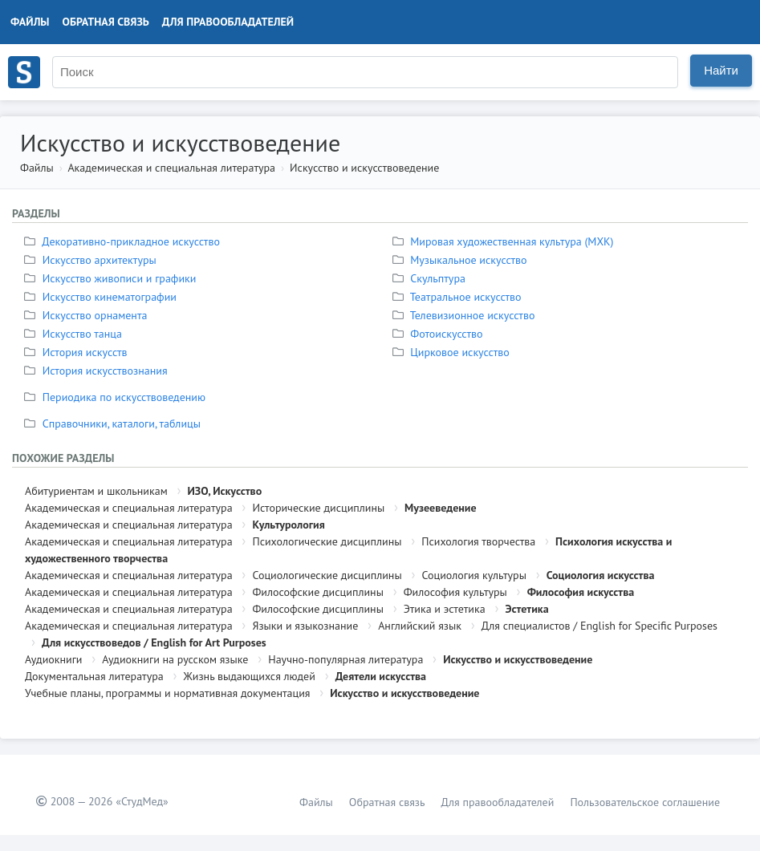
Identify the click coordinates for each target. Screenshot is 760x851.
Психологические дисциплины (326, 541)
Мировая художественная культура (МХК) (505, 241)
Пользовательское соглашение (645, 802)
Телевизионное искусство (465, 315)
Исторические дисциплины (318, 507)
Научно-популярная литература (345, 659)
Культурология (288, 524)
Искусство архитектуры (92, 260)
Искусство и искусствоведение (364, 167)
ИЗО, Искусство (224, 491)
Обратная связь (106, 21)
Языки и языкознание (305, 625)
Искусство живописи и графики (112, 278)
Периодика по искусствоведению (116, 397)
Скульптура (430, 278)
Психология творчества (478, 541)
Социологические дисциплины (326, 575)
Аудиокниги (53, 659)
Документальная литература (94, 676)
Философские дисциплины (317, 592)
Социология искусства (601, 575)
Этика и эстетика (445, 609)
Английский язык (419, 625)
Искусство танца (75, 333)
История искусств (78, 352)
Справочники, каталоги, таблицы (114, 423)
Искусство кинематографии (102, 297)
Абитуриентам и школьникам (96, 491)
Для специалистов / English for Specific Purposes (599, 625)
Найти (721, 70)
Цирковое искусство (453, 352)
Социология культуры (473, 575)
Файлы (30, 21)
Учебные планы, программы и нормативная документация (167, 693)
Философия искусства (581, 592)
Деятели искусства (380, 676)
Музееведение (440, 507)
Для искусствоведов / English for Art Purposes (154, 642)
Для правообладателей (228, 21)
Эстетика (526, 609)
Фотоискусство (439, 333)
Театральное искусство (459, 297)
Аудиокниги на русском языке (175, 659)
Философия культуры (455, 592)
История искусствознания (98, 370)
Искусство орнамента (87, 315)
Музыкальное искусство (461, 260)
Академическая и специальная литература (171, 167)
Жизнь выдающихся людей (249, 676)
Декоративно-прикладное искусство (124, 241)
